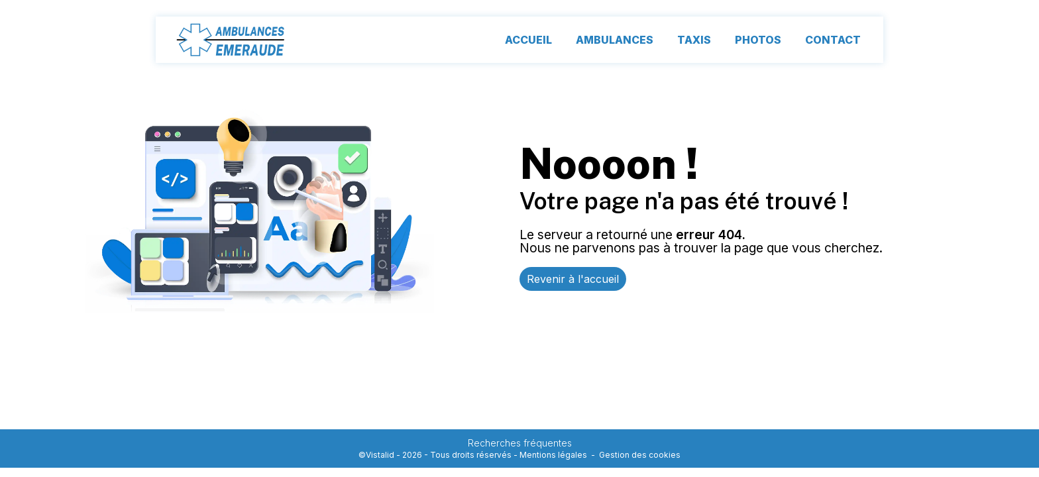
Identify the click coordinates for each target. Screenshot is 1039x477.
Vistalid (380, 455)
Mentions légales (553, 455)
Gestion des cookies (640, 455)
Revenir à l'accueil (573, 279)
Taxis (694, 39)
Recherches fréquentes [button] (520, 443)
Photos (758, 39)
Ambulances (614, 39)
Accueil (528, 39)
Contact (833, 39)
